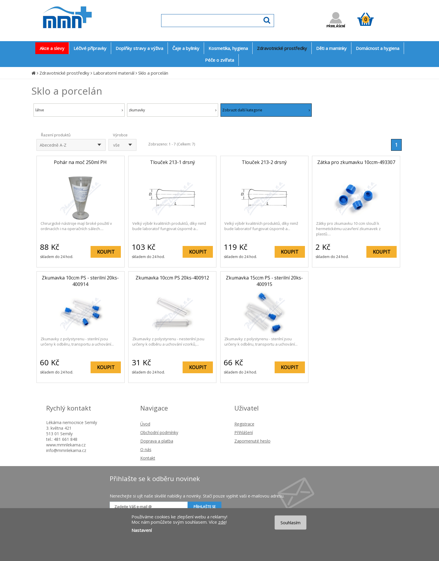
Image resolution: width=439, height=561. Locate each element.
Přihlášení (243, 432)
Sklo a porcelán (153, 73)
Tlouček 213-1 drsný (172, 162)
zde (222, 522)
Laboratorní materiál (113, 73)
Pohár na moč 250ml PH (80, 162)
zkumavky (172, 110)
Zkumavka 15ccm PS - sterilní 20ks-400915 (264, 280)
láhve (79, 110)
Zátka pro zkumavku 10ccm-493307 (356, 162)
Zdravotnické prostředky (64, 73)
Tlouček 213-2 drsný (264, 162)
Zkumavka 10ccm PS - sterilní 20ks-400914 (80, 280)
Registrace (244, 424)
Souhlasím (291, 522)
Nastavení (141, 530)
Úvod (145, 424)
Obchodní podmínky (159, 432)
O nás (145, 449)
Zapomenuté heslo (252, 441)
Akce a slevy (52, 48)
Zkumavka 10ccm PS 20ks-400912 (172, 277)
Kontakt (147, 458)
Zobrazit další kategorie (266, 110)
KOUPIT (106, 252)
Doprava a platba (156, 441)
